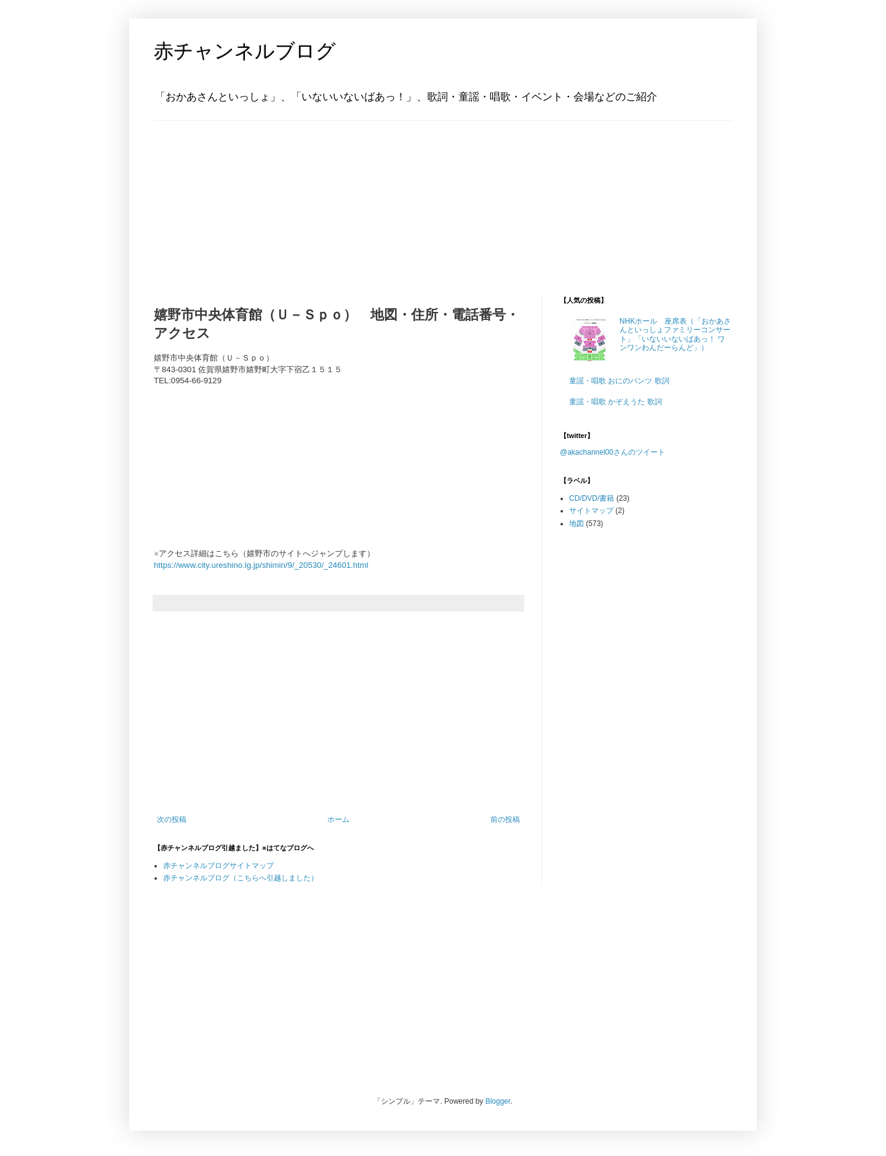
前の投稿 (505, 819)
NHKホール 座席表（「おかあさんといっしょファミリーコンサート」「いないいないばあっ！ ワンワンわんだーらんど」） (675, 334)
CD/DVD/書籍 (591, 498)
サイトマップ (591, 510)
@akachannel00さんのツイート (612, 452)
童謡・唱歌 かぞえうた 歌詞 (615, 401)
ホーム (338, 819)
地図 (576, 523)
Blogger (498, 1101)
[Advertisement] (231, 197)
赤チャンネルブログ (245, 51)
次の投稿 (171, 819)
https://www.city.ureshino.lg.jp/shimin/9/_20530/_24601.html (261, 565)
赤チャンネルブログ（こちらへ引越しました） (240, 878)
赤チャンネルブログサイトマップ (218, 865)
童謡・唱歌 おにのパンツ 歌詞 (619, 381)
